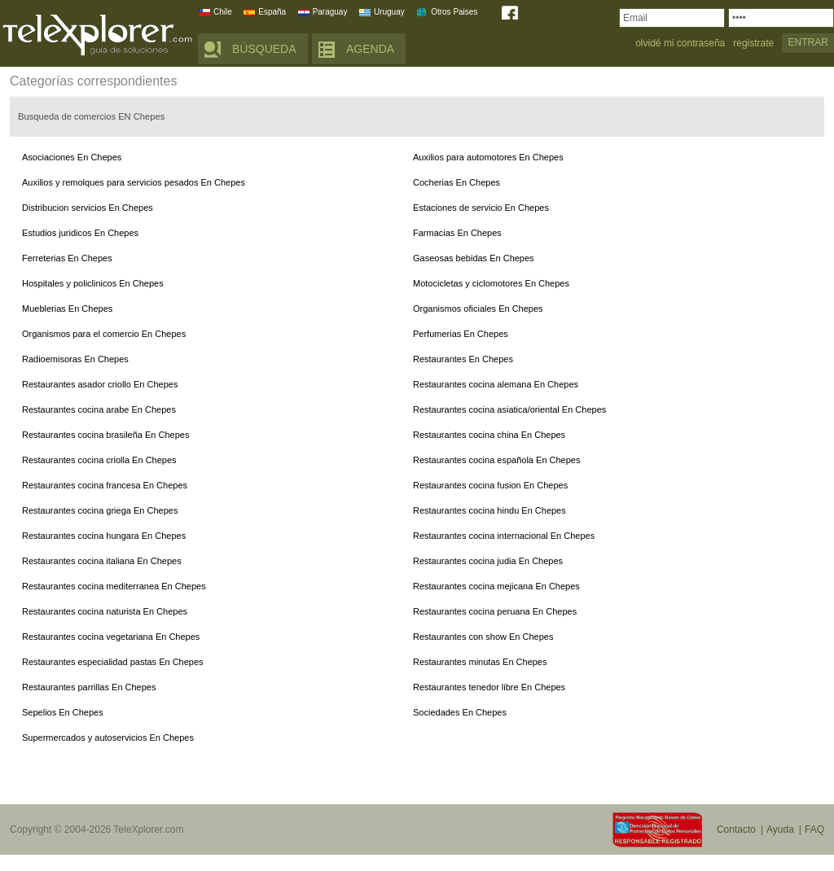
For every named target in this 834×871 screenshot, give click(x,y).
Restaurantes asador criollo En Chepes (100, 384)
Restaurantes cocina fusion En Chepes (490, 485)
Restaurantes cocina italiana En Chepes (102, 561)
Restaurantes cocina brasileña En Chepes (105, 435)
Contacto (736, 829)
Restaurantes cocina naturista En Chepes (104, 611)
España (272, 11)
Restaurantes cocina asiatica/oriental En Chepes (509, 409)
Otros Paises (454, 11)
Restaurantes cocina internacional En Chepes (504, 536)
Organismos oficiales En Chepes (478, 308)
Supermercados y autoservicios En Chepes (108, 737)
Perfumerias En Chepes (460, 334)
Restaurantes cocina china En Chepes (489, 435)
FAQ (814, 829)
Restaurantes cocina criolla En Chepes (99, 460)
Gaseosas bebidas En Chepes (473, 258)
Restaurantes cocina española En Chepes (496, 460)
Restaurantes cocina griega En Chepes (100, 510)
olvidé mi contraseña (680, 43)
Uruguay (389, 11)
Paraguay (330, 11)
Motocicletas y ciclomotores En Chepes (491, 283)
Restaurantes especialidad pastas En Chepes (113, 662)
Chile (222, 11)
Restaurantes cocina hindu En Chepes (489, 510)
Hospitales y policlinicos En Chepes (93, 283)
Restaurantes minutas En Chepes (479, 662)
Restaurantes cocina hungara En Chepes (104, 536)
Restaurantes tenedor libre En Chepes (489, 687)
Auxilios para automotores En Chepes (488, 157)
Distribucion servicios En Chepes (87, 207)
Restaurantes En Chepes (463, 359)
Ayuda (780, 829)
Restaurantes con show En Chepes (483, 636)
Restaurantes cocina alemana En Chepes (495, 384)
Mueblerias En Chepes (67, 308)
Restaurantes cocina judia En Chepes (488, 561)
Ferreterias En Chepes (67, 258)
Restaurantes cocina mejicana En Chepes (496, 586)
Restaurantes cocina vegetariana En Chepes (111, 636)
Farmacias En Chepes (457, 233)
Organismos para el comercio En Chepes (104, 334)
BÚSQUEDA (264, 48)
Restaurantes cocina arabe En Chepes (99, 409)
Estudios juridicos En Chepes (80, 233)
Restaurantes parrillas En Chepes (89, 687)
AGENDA (370, 48)
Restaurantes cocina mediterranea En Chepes (114, 586)
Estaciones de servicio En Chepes (481, 207)
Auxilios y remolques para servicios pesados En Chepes (133, 182)
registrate (753, 43)
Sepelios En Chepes (62, 712)
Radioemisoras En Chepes (75, 359)
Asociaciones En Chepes (71, 157)
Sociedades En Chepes (460, 712)
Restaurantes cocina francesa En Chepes (104, 485)
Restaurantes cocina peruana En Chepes (495, 611)
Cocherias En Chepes (456, 182)
